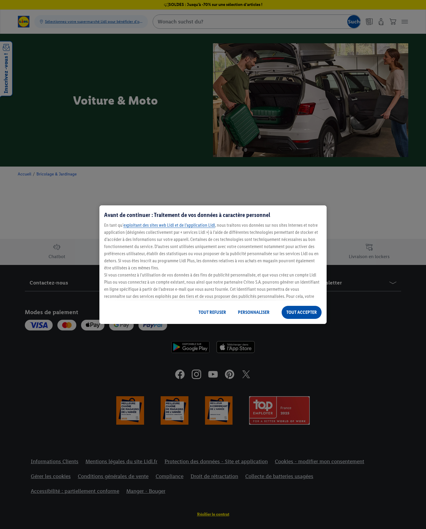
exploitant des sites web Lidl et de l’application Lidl (169, 225)
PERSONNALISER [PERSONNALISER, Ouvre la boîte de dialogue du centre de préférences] (254, 312)
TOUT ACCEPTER (301, 312)
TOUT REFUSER (212, 312)
